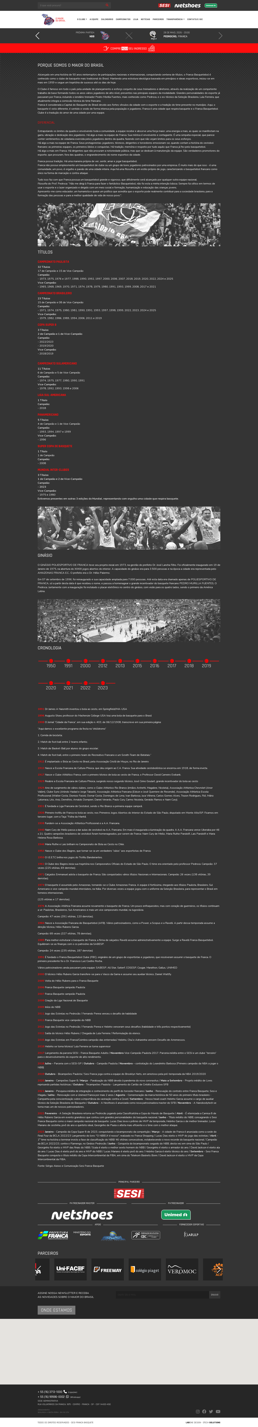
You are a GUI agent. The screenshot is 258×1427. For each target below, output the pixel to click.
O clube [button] (81, 19)
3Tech (211, 1422)
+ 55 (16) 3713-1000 (57, 1392)
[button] (37, 35)
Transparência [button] (174, 19)
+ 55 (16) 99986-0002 (59, 1397)
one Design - (194, 1422)
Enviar (214, 1295)
